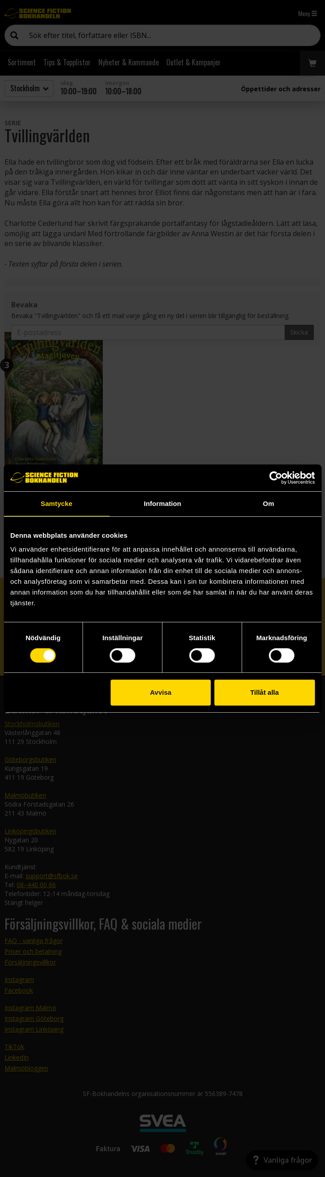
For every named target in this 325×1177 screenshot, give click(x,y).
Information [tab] (162, 503)
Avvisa (161, 692)
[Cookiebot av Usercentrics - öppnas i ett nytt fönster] (275, 477)
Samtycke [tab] (56, 503)
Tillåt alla (264, 692)
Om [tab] (268, 503)
